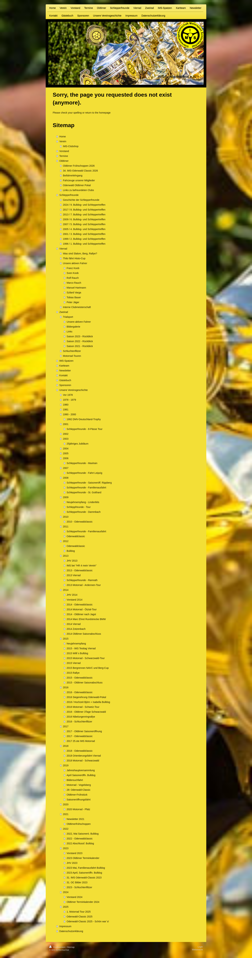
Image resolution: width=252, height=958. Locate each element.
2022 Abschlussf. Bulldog (80, 843)
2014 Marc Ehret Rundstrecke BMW (86, 619)
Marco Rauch (74, 282)
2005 (65, 453)
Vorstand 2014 (74, 599)
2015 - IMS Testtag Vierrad (81, 648)
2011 (65, 526)
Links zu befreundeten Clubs (78, 190)
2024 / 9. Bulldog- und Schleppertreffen (84, 204)
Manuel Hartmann (76, 287)
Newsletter (65, 370)
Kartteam (64, 365)
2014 (65, 590)
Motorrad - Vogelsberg (79, 785)
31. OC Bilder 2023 (77, 882)
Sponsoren (65, 385)
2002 (65, 434)
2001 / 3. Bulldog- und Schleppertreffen (84, 234)
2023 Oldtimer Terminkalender (83, 858)
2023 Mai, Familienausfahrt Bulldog (86, 867)
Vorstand (64, 151)
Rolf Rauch (73, 278)
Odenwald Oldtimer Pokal (77, 185)
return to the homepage (98, 112)
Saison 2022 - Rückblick (80, 341)
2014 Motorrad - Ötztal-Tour (82, 609)
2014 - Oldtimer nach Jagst (81, 614)
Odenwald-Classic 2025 (79, 916)
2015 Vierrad (74, 663)
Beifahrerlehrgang (72, 175)
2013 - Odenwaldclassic (80, 570)
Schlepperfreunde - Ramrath (82, 580)
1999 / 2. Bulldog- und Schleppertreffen (84, 238)
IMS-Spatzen (66, 360)
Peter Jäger (73, 302)
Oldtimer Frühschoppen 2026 (79, 165)
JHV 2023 (72, 863)
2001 (65, 424)
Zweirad (63, 312)
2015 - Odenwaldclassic (80, 677)
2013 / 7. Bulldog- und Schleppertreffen (84, 214)
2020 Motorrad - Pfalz (78, 809)
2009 (65, 497)
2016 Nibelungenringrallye (81, 716)
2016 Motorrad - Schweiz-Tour (83, 707)
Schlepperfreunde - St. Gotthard (84, 492)
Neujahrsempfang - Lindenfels (83, 502)
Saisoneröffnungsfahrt (79, 799)
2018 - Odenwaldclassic (80, 750)
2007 (65, 468)
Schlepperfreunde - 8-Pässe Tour (84, 429)
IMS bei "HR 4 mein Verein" (82, 565)
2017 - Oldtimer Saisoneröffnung (84, 731)
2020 (65, 804)
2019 (65, 765)
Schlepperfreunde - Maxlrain (82, 463)
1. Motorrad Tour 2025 (79, 911)
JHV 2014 (72, 594)
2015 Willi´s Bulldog (77, 653)
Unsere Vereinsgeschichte (73, 390)
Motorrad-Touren (72, 356)
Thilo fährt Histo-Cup (74, 258)
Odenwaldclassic (76, 536)
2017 (65, 726)
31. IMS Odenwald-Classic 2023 (84, 877)
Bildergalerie (73, 326)
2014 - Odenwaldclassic (80, 604)
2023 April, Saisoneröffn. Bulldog (84, 872)
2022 (65, 828)
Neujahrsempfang (76, 643)
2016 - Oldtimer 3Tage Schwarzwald (86, 711)
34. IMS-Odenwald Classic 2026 (80, 170)
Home (62, 136)
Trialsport (68, 317)
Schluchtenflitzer (72, 351)
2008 (65, 477)
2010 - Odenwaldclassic (80, 521)
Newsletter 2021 (75, 819)
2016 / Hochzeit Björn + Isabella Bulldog (88, 702)
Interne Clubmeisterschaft (77, 307)
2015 (65, 638)
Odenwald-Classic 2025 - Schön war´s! (88, 921)
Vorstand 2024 (74, 897)
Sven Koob (73, 273)
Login (200, 947)
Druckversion (57, 947)
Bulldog (71, 551)
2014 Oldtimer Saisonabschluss (84, 633)
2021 (65, 814)
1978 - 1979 (69, 399)
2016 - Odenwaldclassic (80, 692)
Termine (63, 156)
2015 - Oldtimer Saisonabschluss (84, 682)
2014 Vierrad (74, 624)
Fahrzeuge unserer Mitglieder (79, 180)
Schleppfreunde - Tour (79, 507)
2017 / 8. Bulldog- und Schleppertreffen (84, 209)
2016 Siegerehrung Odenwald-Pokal (86, 697)
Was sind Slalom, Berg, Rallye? (80, 253)
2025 (65, 906)
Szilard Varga (74, 292)
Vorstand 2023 (74, 853)
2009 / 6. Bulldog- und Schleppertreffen (84, 219)
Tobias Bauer (74, 297)
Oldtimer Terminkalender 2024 (83, 902)
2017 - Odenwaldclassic (80, 736)
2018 (65, 746)
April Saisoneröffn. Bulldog (81, 775)
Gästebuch (65, 380)
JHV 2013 (72, 560)
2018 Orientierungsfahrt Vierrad (84, 755)
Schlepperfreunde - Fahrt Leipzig (84, 473)
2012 (65, 541)
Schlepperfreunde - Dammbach (84, 512)
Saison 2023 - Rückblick (80, 336)
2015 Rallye (73, 672)
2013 (65, 555)
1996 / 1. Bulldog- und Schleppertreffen (84, 243)
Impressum (65, 926)
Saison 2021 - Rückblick (80, 346)
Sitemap (71, 947)
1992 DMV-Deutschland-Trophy (84, 419)
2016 (65, 687)
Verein (62, 141)
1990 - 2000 (69, 414)
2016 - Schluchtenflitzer (79, 721)
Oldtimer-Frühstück (77, 794)
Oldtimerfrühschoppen (79, 824)
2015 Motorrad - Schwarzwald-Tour (86, 658)
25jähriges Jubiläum (77, 443)
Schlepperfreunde (69, 195)
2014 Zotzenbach (76, 629)
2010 (65, 516)
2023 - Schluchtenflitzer (79, 887)
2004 (65, 448)
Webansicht (197, 949)
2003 (65, 438)
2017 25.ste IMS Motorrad (81, 741)
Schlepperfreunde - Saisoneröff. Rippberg (89, 482)
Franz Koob (73, 268)
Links (69, 331)
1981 (65, 409)
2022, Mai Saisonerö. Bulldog (83, 833)
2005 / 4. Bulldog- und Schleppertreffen (84, 229)
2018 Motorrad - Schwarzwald (83, 760)
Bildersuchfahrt (75, 780)
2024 (65, 892)
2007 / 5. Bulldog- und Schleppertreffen (84, 224)
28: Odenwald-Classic (78, 789)
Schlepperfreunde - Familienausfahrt (86, 487)
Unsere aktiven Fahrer (75, 263)
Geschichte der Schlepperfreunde (81, 199)
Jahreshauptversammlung (81, 770)
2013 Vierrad (74, 575)
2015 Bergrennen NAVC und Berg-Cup (88, 668)
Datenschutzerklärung (71, 931)
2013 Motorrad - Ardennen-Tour (84, 585)
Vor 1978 (68, 395)
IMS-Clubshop (71, 146)
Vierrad (63, 248)
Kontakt (63, 375)
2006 (65, 458)
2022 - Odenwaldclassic (80, 838)
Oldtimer (64, 160)
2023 (65, 848)
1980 (65, 404)
